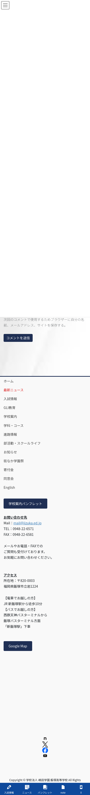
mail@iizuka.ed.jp (27, 523)
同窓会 (9, 478)
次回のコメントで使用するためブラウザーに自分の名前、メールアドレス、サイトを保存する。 (44, 322)
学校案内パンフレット (25, 503)
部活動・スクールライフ (22, 443)
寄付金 (9, 469)
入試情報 (10, 398)
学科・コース (14, 425)
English (9, 487)
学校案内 (10, 416)
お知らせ (10, 452)
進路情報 (10, 434)
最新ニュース (14, 389)
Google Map (18, 646)
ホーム (9, 381)
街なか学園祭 (14, 460)
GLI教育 (9, 407)
